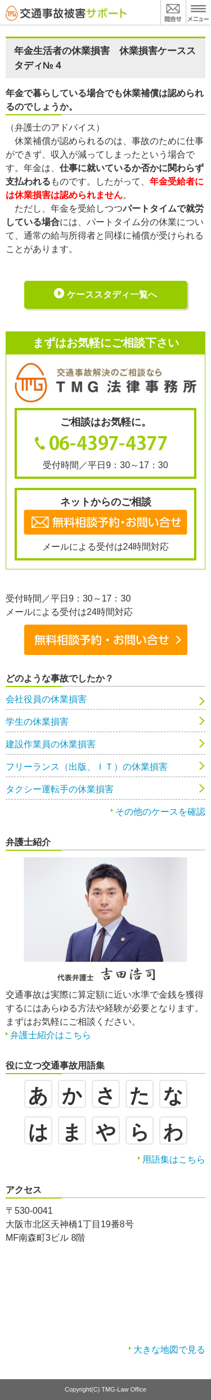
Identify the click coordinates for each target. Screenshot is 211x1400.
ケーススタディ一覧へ (112, 294)
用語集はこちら (173, 1159)
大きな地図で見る (169, 1349)
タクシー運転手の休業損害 (60, 789)
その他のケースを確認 (160, 811)
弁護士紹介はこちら (50, 1035)
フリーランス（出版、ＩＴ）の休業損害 (87, 766)
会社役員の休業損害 (46, 699)
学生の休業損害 (37, 721)
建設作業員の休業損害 (51, 744)
